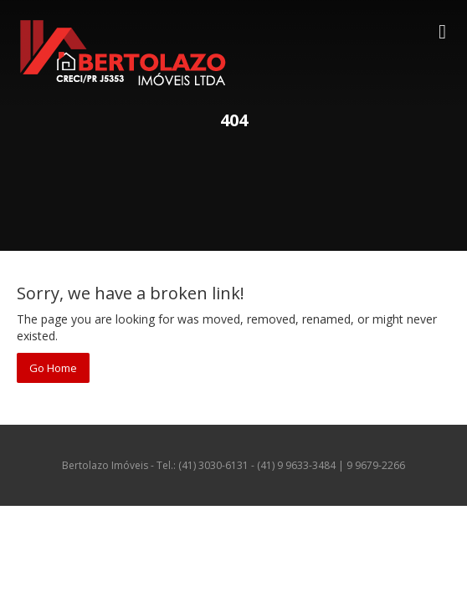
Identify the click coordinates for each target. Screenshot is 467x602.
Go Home (53, 367)
